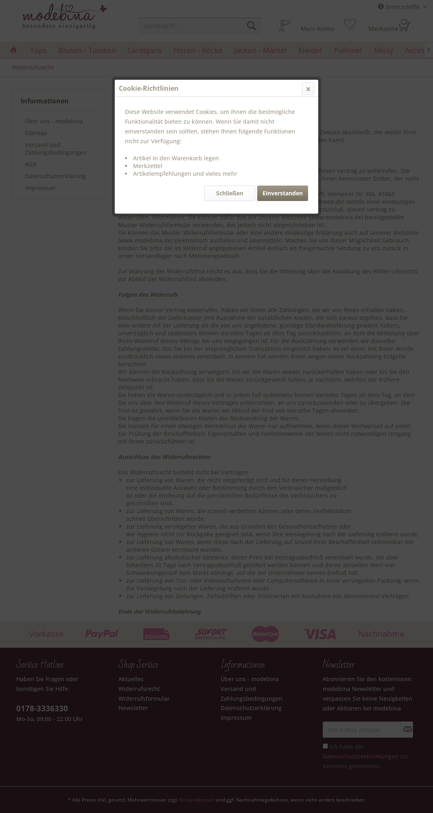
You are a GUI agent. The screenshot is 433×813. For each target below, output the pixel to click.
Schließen (229, 193)
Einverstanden (282, 193)
